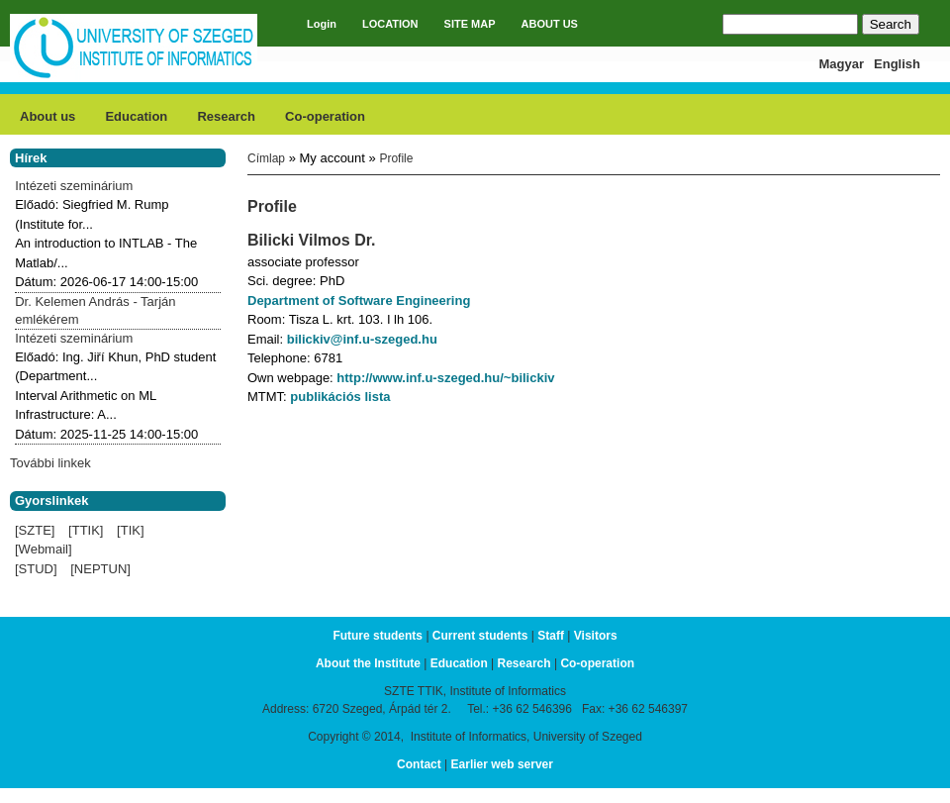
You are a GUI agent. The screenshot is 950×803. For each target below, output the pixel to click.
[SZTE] (34, 530)
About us (47, 116)
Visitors (596, 636)
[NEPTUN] (100, 568)
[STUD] (36, 568)
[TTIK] (85, 530)
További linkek (50, 462)
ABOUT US (550, 24)
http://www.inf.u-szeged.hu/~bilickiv (445, 377)
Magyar (842, 63)
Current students (480, 636)
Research (226, 116)
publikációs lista (340, 396)
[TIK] (130, 530)
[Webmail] (43, 549)
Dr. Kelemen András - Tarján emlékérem (95, 310)
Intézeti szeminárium (74, 185)
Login (321, 24)
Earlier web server (502, 764)
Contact (419, 764)
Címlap (266, 158)
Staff (550, 636)
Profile (396, 158)
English (897, 63)
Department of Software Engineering (358, 300)
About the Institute (368, 663)
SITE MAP (470, 24)
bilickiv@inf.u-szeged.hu (362, 339)
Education (136, 116)
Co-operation (325, 116)
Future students (377, 636)
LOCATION (390, 24)
